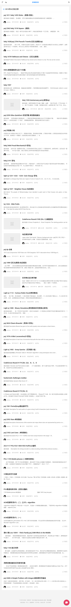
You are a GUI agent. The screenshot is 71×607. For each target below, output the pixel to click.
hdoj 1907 (7, 85)
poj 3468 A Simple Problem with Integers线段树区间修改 (25, 578)
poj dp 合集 (8, 249)
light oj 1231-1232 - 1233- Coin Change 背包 (20, 176)
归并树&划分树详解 (29, 278)
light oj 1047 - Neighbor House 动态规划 (19, 189)
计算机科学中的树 (10, 474)
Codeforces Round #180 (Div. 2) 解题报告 (37, 219)
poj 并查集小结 (9, 130)
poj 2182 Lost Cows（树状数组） (16, 433)
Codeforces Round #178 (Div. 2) (15, 391)
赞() (64, 22)
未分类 (23, 22)
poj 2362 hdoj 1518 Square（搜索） (17, 28)
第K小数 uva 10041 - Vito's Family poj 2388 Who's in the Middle (27, 533)
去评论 (37, 22)
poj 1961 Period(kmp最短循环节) (16, 406)
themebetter (41, 600)
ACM (22, 35)
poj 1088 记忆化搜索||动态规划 (15, 263)
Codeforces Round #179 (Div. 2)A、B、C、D (20, 363)
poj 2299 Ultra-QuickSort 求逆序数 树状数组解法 (22, 115)
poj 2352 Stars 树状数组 (13, 419)
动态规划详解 (27, 234)
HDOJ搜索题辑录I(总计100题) (15, 70)
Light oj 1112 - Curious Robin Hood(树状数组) (21, 293)
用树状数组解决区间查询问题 (14, 563)
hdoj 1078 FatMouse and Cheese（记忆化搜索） (22, 57)
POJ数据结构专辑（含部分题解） (16, 489)
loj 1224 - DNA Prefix (11, 204)
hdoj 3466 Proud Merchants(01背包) (17, 145)
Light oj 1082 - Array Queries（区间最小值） (20, 350)
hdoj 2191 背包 (9, 161)
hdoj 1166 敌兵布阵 (11, 548)
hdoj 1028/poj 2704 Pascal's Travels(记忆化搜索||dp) (23, 42)
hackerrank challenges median (15, 378)
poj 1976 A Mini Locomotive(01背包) (17, 336)
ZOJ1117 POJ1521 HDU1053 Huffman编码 (20, 446)
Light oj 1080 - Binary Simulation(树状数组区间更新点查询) (26, 308)
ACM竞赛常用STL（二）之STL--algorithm (19, 502)
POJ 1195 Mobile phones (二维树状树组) (19, 459)
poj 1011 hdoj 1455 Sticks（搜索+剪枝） (19, 15)
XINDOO (35, 2)
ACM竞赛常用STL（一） (13, 518)
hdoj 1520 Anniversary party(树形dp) (36, 100)
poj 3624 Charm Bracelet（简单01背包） (19, 323)
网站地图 (49, 600)
